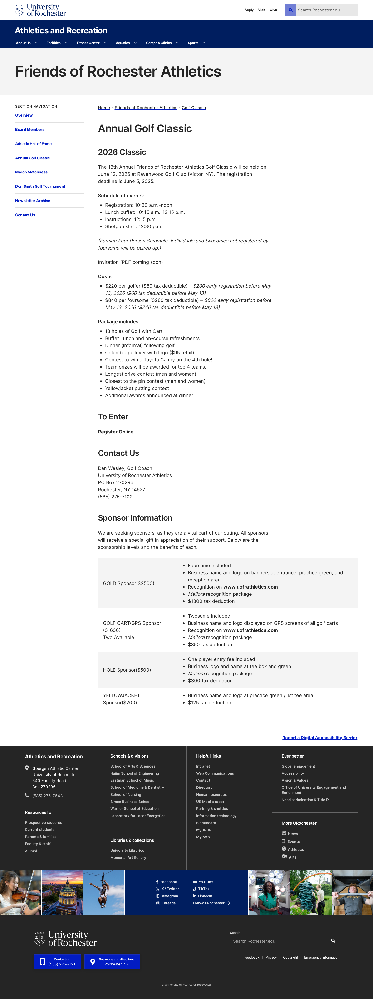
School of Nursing (125, 794)
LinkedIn (202, 895)
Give (273, 9)
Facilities (53, 42)
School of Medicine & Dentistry (137, 787)
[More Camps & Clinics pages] (177, 43)
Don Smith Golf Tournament (40, 186)
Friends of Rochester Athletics (146, 108)
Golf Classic (194, 108)
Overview (24, 115)
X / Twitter (167, 888)
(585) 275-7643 (47, 795)
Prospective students (43, 822)
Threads (165, 903)
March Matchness (31, 172)
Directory (204, 787)
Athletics (293, 849)
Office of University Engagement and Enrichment (314, 790)
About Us (23, 42)
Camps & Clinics (159, 42)
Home (104, 108)
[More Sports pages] (204, 43)
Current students (39, 829)
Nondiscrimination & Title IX (305, 799)
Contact (203, 780)
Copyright (290, 957)
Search (235, 932)
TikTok (201, 888)
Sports (193, 42)
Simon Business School (130, 801)
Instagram (167, 895)
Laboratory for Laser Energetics (137, 815)
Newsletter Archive (32, 200)
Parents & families (40, 836)
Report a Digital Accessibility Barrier (319, 737)
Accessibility (293, 773)
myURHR (203, 829)
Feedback (252, 957)
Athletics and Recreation (61, 30)
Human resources (211, 794)
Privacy (271, 957)
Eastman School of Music (132, 780)
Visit (261, 9)
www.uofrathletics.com (250, 586)
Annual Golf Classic (32, 158)
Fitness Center (88, 42)
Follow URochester (211, 903)
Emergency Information (321, 957)
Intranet (203, 766)
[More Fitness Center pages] (105, 43)
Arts (289, 857)
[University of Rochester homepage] (40, 10)
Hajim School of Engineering (134, 773)
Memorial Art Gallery (128, 857)
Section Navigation (36, 106)
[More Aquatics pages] (135, 43)
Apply (249, 9)
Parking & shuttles (212, 808)
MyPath (203, 836)
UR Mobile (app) (210, 801)
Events (291, 841)
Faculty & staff (38, 843)
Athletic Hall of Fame (33, 143)
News (290, 833)
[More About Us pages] (36, 43)
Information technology (216, 815)
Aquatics (123, 42)
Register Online (115, 431)
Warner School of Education (134, 808)
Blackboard (206, 822)
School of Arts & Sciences (132, 766)
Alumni (31, 850)
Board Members (29, 129)
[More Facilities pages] (66, 43)
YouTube (203, 881)
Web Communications (215, 773)
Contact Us (25, 214)
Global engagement (298, 766)
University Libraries (127, 850)
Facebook (166, 881)
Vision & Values (295, 780)
